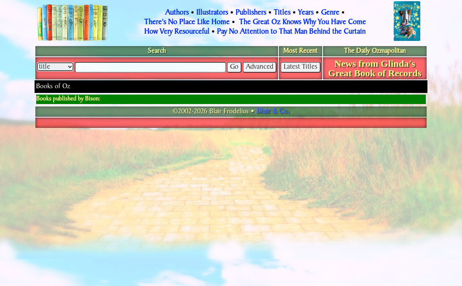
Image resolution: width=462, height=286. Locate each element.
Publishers (251, 13)
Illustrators (212, 13)
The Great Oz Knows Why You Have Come (302, 23)
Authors (177, 13)
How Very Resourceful (176, 32)
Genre (330, 13)
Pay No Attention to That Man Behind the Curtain (291, 32)
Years (305, 13)
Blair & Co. (273, 112)
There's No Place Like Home (187, 23)
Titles (282, 13)
